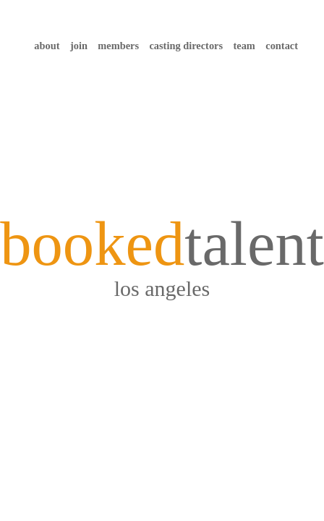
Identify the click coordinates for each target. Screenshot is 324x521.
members (118, 45)
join (79, 45)
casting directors (186, 45)
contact (281, 45)
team (244, 45)
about (46, 45)
